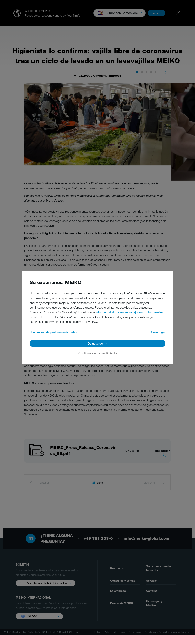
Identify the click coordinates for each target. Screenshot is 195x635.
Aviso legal (158, 331)
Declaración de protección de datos (53, 331)
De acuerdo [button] (95, 343)
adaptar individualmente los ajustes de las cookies (129, 312)
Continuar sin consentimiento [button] (97, 353)
